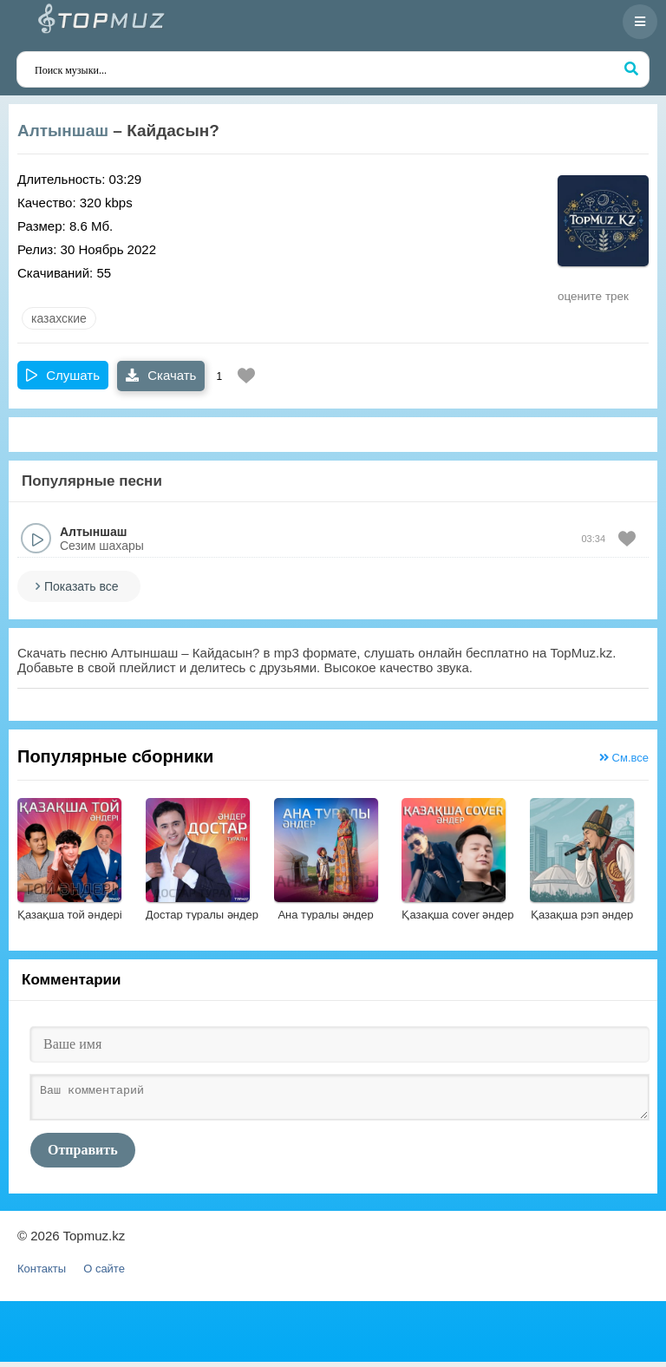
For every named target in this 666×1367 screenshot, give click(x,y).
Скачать (161, 375)
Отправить (83, 1155)
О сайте (104, 1273)
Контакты (41, 1273)
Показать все (81, 586)
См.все (624, 757)
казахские (59, 318)
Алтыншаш (62, 130)
